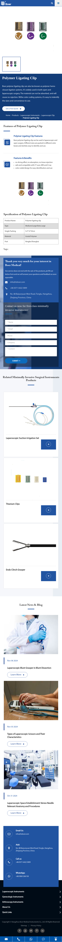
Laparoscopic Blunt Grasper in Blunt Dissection (29, 668)
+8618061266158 (22, 876)
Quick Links (7, 912)
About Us (6, 907)
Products (15, 115)
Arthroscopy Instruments (12, 902)
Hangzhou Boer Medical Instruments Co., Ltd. (28, 922)
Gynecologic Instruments (12, 897)
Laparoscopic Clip (48, 115)
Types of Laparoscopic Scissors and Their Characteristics (26, 736)
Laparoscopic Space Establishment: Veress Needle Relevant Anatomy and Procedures (30, 805)
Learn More (17, 675)
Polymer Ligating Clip (31, 118)
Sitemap (24, 926)
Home (8, 115)
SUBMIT (16, 361)
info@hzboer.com (22, 834)
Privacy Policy (36, 926)
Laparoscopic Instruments (30, 115)
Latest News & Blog (31, 605)
